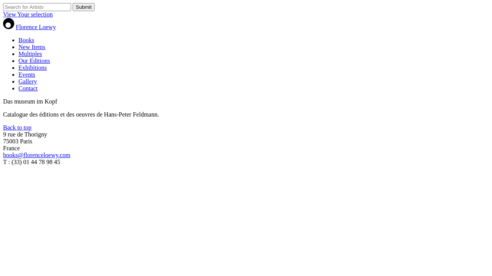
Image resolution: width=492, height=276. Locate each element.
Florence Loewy (36, 27)
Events (26, 74)
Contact (28, 88)
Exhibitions (32, 67)
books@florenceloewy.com (36, 155)
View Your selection (28, 14)
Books (26, 40)
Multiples (30, 54)
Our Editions (34, 61)
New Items (31, 47)
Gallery (27, 81)
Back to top (17, 127)
